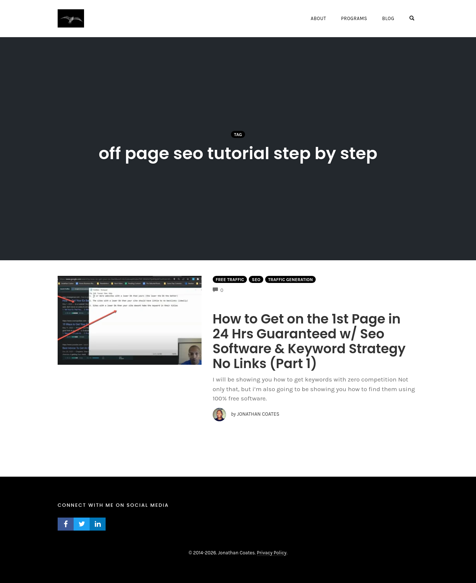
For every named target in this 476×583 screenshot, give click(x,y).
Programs (354, 18)
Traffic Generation (290, 279)
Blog (388, 18)
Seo (256, 279)
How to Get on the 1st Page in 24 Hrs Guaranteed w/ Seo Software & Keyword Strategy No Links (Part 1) (309, 341)
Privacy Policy (272, 552)
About (318, 18)
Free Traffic (230, 279)
